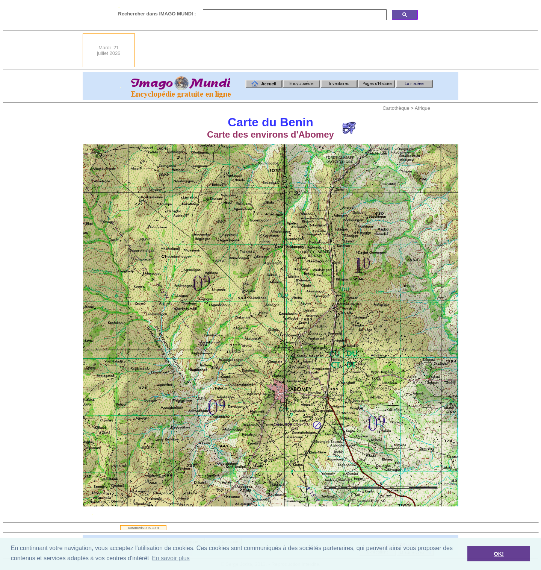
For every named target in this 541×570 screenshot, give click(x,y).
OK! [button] (498, 554)
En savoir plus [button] (171, 558)
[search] (294, 15)
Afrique (422, 108)
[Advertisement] (321, 50)
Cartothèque (396, 108)
